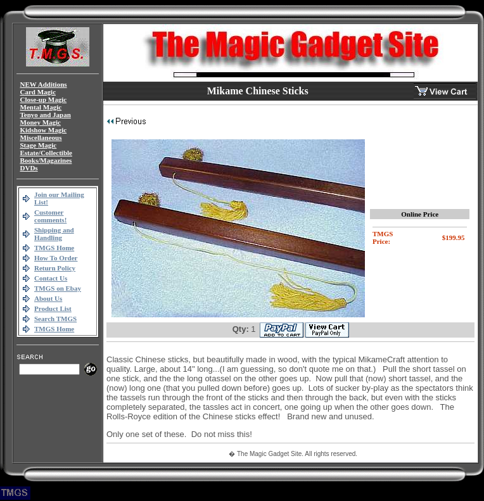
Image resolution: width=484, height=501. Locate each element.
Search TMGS (55, 318)
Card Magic (38, 92)
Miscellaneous (41, 137)
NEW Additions (43, 84)
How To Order (55, 258)
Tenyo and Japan (45, 114)
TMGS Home (54, 247)
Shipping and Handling (54, 233)
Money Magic (40, 122)
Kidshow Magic (43, 130)
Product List (53, 308)
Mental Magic (41, 107)
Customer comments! (50, 216)
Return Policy (54, 268)
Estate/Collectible (46, 152)
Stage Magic (38, 145)
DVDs (29, 168)
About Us (48, 298)
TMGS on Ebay (57, 288)
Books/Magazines (46, 160)
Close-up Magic (43, 99)
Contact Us (50, 278)
